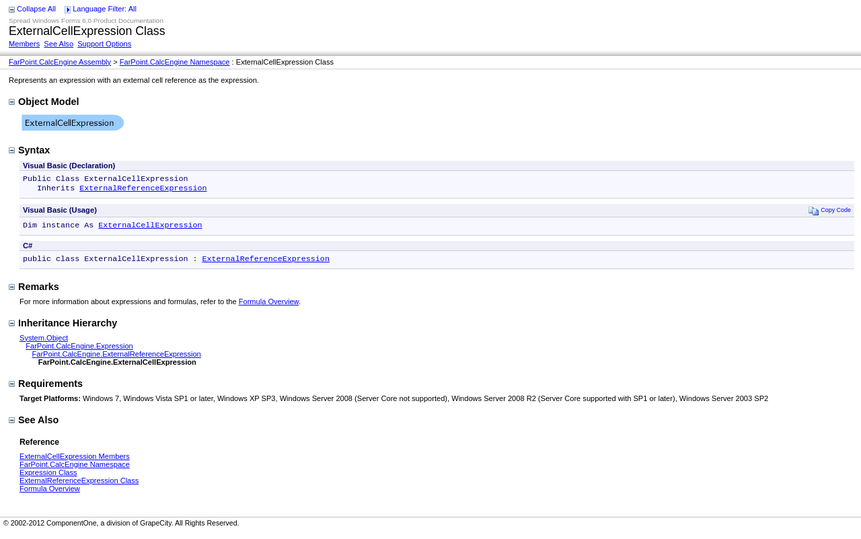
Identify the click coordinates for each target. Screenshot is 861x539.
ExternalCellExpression (150, 228)
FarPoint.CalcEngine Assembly (60, 62)
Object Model (44, 101)
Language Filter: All (105, 9)
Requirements (46, 389)
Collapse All (36, 9)
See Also (58, 44)
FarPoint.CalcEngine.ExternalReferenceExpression (116, 359)
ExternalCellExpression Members (75, 462)
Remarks (34, 292)
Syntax (29, 150)
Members (24, 44)
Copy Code (830, 213)
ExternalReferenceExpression (143, 190)
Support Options (104, 44)
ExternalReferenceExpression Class (79, 486)
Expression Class (48, 478)
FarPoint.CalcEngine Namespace (175, 62)
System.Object (44, 343)
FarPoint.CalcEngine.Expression (79, 351)
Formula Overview (269, 307)
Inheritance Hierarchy (63, 328)
